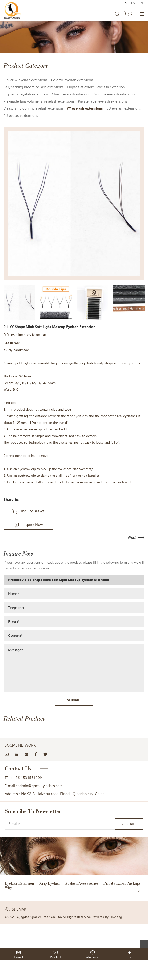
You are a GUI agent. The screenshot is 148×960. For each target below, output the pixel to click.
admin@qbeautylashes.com (40, 785)
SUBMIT (74, 700)
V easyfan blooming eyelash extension (33, 108)
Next (132, 537)
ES (133, 3)
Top (140, 893)
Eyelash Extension (19, 883)
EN (141, 3)
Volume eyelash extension (114, 94)
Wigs (8, 888)
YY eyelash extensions (85, 108)
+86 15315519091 (28, 777)
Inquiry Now (33, 524)
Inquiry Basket (32, 511)
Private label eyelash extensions (102, 101)
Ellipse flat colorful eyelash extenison (96, 87)
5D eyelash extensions (124, 108)
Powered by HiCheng (107, 917)
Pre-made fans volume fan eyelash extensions (39, 101)
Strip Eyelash (49, 883)
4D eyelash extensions (21, 115)
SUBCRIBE (129, 824)
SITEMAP (19, 909)
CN (125, 3)
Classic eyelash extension (71, 94)
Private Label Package (122, 883)
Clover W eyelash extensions (25, 80)
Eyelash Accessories (82, 883)
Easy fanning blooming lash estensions (33, 87)
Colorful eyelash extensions (72, 80)
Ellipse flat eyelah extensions (26, 94)
